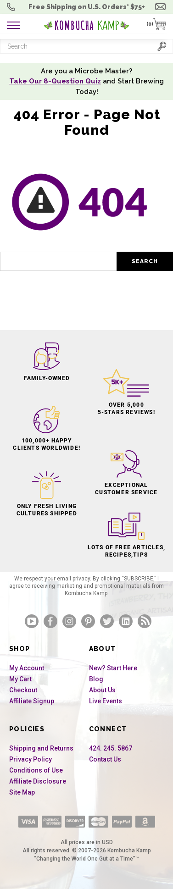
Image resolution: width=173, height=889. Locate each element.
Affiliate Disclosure (37, 781)
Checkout (23, 690)
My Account (26, 668)
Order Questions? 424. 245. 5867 (13, 7)
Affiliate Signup (31, 701)
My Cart (20, 679)
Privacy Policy (30, 759)
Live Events (105, 701)
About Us (102, 690)
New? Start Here (113, 668)
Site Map (22, 792)
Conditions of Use (36, 770)
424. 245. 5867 (110, 748)
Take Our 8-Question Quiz (55, 81)
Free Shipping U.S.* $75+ (86, 7)
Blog (96, 679)
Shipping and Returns (41, 748)
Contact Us (105, 759)
